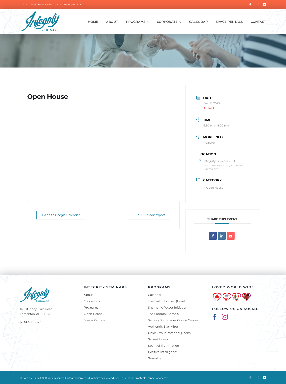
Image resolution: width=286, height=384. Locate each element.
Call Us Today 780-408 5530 (36, 4)
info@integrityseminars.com (72, 4)
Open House (213, 187)
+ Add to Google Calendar (61, 215)
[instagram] (257, 4)
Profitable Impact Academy (151, 377)
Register (209, 142)
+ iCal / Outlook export (148, 215)
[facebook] (250, 4)
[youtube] (264, 4)
